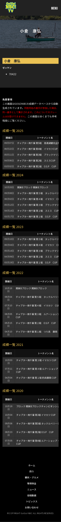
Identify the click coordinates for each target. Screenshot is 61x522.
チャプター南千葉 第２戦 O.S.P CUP (36, 323)
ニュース (31, 489)
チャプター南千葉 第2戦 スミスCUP (36, 160)
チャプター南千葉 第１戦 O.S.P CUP (37, 216)
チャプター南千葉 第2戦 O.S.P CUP (35, 432)
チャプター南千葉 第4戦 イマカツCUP (37, 148)
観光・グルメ (32, 477)
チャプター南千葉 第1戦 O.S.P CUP (36, 166)
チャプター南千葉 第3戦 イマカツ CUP (35, 414)
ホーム (31, 465)
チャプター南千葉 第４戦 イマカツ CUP (38, 305)
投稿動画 (31, 495)
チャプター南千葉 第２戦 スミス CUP (38, 210)
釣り (31, 471)
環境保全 (31, 483)
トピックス (31, 501)
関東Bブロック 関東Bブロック (32, 187)
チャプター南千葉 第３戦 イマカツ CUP (36, 360)
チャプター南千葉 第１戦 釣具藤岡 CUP (36, 377)
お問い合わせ (32, 507)
